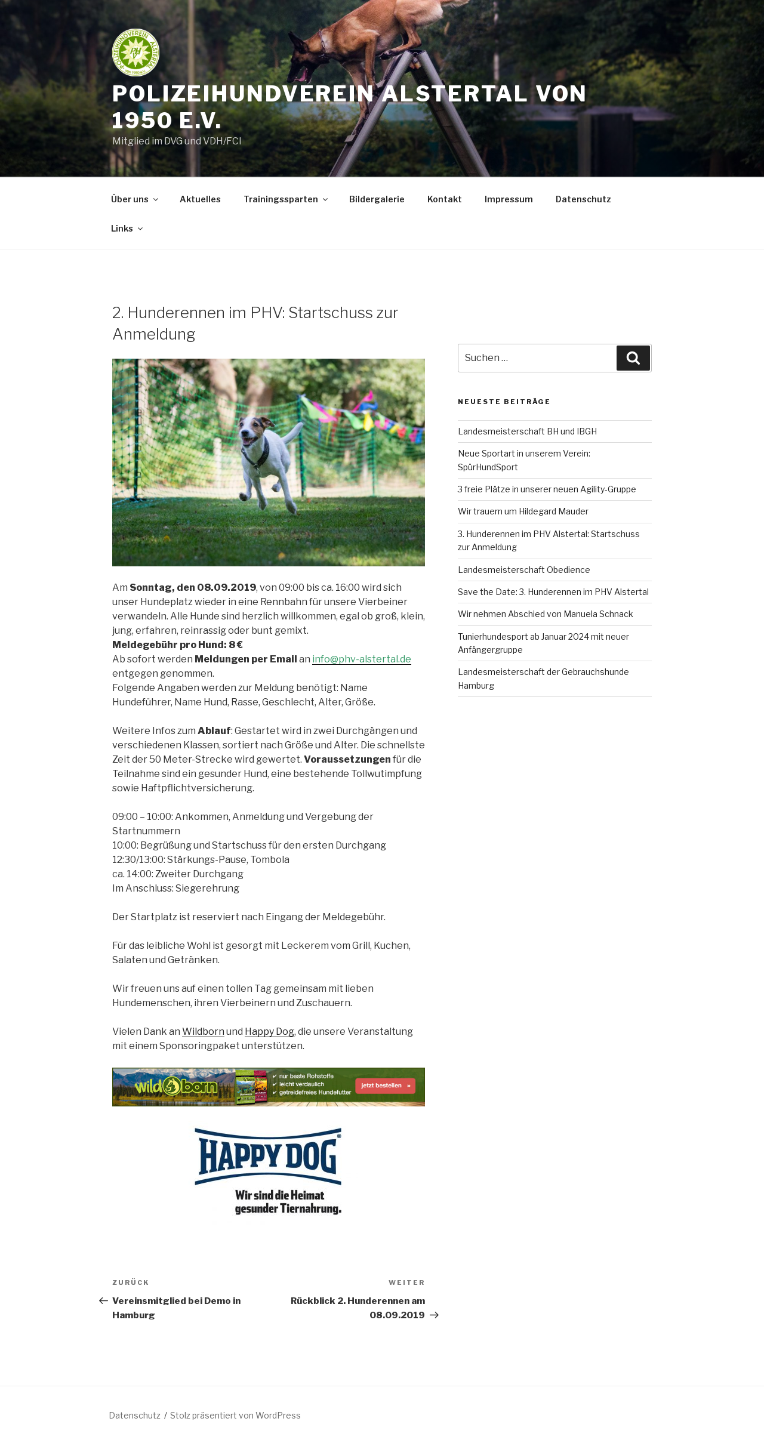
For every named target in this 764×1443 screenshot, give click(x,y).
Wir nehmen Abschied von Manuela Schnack (545, 614)
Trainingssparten (286, 199)
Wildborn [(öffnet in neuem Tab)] (203, 1031)
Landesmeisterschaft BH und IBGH (527, 431)
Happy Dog (269, 1031)
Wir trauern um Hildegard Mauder (523, 511)
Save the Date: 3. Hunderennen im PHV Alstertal (553, 592)
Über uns (135, 199)
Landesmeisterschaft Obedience (524, 570)
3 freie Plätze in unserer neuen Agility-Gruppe (547, 489)
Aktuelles (200, 199)
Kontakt (444, 199)
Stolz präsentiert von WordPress (235, 1415)
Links (127, 228)
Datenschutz (583, 199)
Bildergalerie (377, 199)
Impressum (509, 199)
